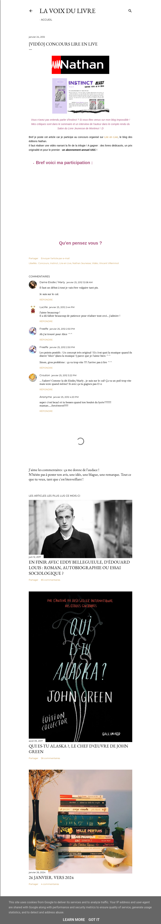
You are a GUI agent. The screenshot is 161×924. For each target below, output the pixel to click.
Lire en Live (111, 137)
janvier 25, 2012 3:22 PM (63, 375)
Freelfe (44, 328)
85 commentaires (50, 579)
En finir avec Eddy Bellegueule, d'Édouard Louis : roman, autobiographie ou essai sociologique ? (79, 567)
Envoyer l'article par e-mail (55, 258)
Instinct (54, 263)
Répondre (46, 299)
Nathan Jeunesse (81, 263)
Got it (94, 920)
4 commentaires (50, 884)
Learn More (74, 920)
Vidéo (95, 263)
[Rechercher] (130, 10)
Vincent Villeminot (109, 263)
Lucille (44, 307)
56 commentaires (50, 758)
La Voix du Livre (67, 10)
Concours (43, 263)
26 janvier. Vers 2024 (51, 877)
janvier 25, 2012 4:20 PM (66, 397)
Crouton (45, 375)
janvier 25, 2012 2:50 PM (62, 328)
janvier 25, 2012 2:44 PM (61, 307)
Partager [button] (33, 258)
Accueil (46, 19)
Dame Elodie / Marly (52, 282)
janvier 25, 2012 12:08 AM (79, 282)
